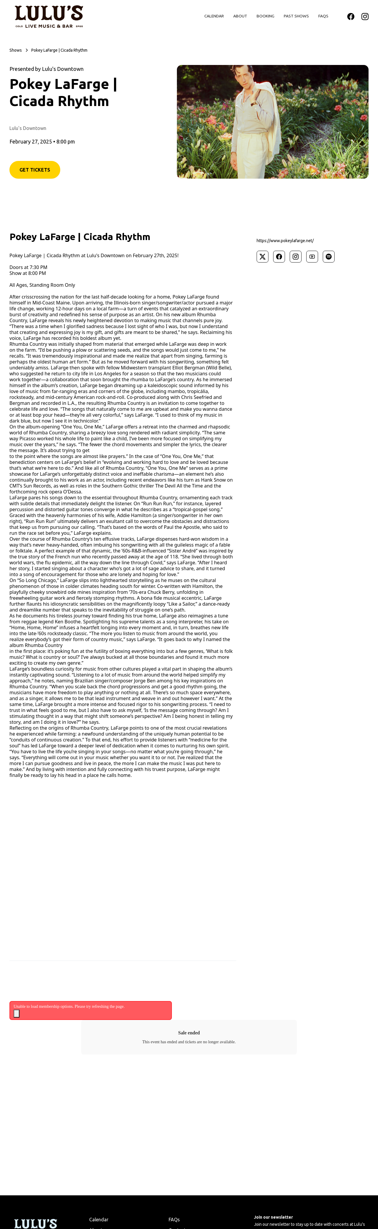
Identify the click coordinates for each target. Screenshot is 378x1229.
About (240, 16)
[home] (48, 16)
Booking (265, 16)
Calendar (214, 16)
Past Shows (296, 16)
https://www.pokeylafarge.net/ (285, 240)
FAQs (323, 16)
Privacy (70, 1188)
